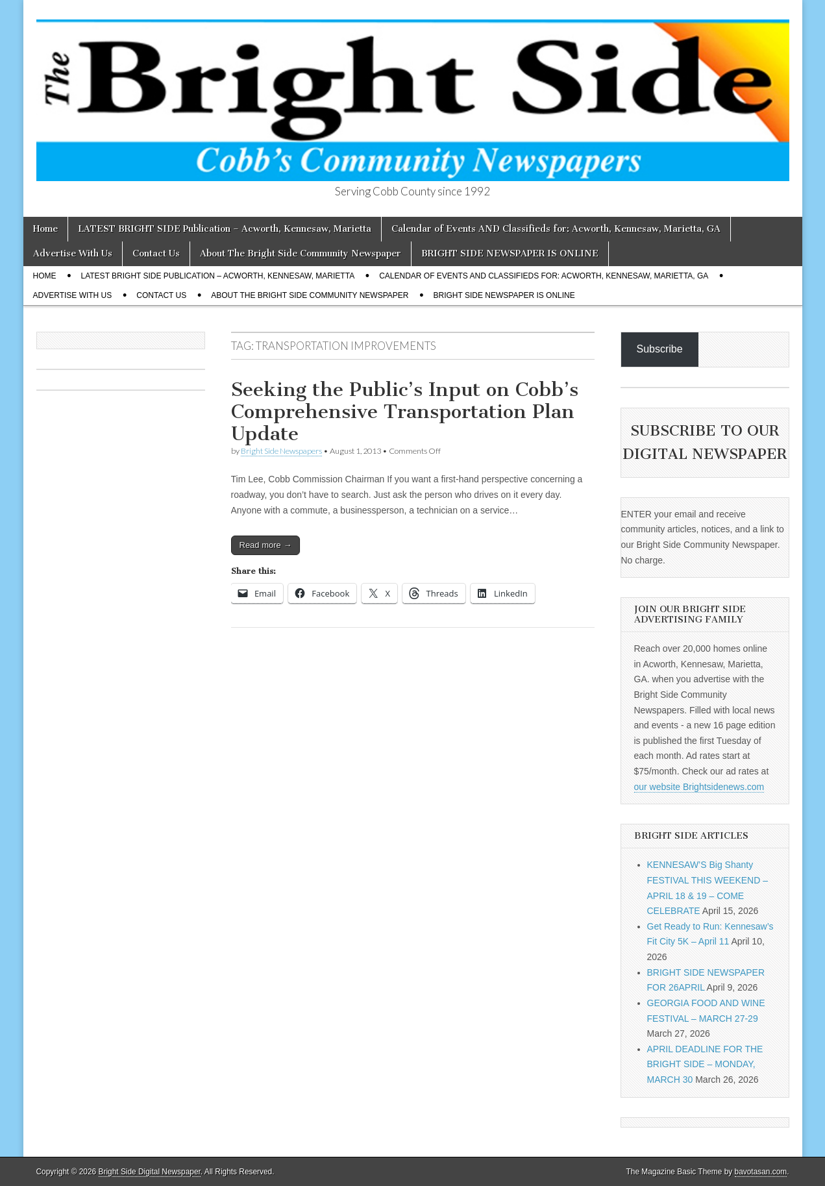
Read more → (266, 545)
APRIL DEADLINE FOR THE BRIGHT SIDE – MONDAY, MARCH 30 (705, 1064)
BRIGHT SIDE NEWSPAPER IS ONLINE (509, 253)
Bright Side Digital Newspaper (150, 1171)
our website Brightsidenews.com (699, 787)
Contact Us (156, 253)
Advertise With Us (72, 253)
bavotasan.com (761, 1171)
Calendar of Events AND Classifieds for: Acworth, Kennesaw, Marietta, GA (555, 228)
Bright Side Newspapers (281, 451)
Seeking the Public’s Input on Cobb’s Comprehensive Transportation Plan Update (404, 411)
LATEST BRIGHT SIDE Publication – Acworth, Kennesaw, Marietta (224, 228)
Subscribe (660, 348)
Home (45, 228)
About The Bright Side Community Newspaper (300, 253)
